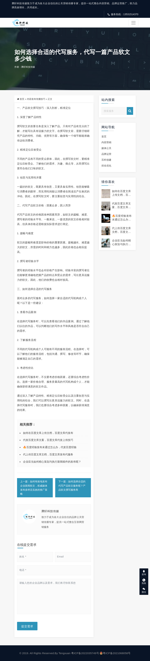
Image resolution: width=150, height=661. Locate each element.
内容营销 (106, 142)
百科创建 (106, 159)
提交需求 (27, 626)
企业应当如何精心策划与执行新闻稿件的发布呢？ (52, 461)
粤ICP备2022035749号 (85, 653)
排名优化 (106, 165)
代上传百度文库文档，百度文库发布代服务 (48, 454)
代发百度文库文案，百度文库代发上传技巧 (48, 439)
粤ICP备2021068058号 (115, 653)
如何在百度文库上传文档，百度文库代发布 (48, 432)
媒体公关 (106, 148)
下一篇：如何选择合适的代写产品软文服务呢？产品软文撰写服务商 (71, 485)
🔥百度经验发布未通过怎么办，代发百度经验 (49, 447)
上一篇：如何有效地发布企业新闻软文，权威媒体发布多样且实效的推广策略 (33, 487)
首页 (22, 99)
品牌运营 (106, 154)
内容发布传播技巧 (36, 99)
